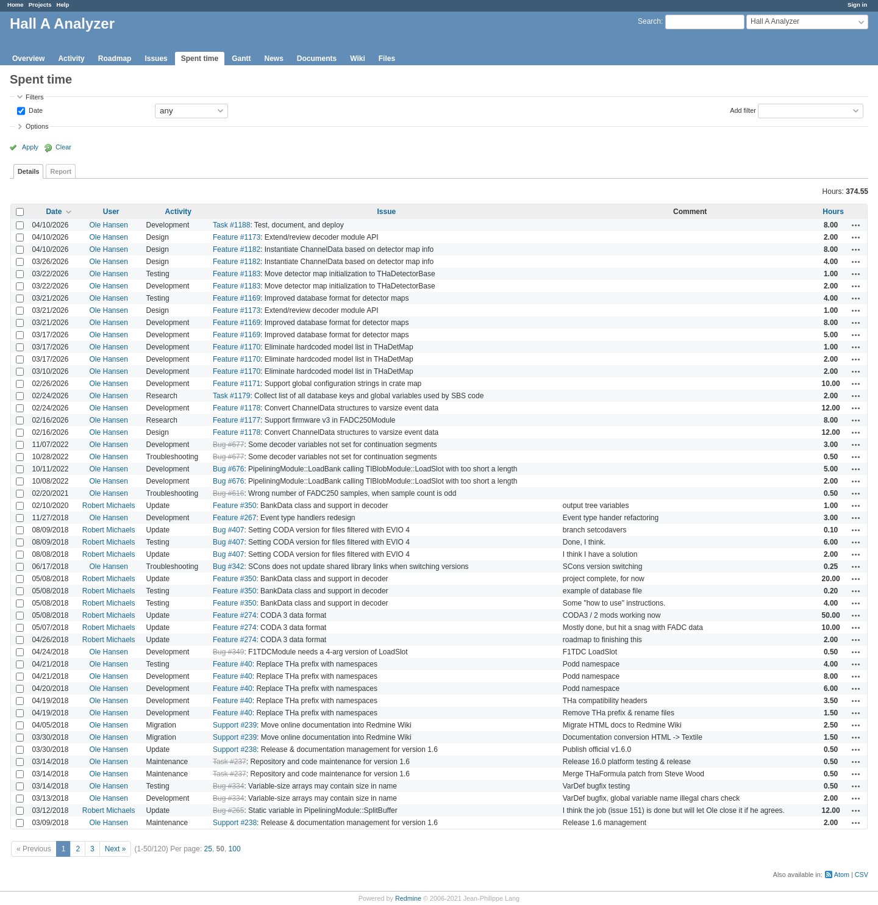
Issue (386, 211)
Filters (34, 97)
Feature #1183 (236, 274)
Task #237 (229, 761)
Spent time (199, 58)
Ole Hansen (108, 225)
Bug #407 (228, 530)
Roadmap (115, 58)
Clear (63, 147)
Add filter (743, 109)
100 (235, 849)
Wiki (357, 58)
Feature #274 (234, 615)
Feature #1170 (236, 347)
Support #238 (235, 749)
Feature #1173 (236, 237)
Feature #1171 (236, 383)
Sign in (857, 4)
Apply (30, 147)
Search (649, 21)
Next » (115, 849)
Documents (317, 58)
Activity (71, 58)
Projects (40, 4)
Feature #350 (234, 505)
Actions (856, 225)
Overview (28, 58)
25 (208, 849)
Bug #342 (228, 566)
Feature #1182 (236, 249)
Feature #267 (234, 517)
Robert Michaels (108, 505)
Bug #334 (228, 786)
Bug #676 (228, 469)
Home (15, 4)
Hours (833, 211)
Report (60, 171)
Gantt (241, 58)
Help (63, 4)
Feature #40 (232, 664)
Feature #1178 (236, 408)
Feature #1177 (236, 420)
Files (387, 58)
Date (35, 109)
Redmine (408, 898)
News (273, 58)
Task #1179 (231, 396)
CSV (861, 874)
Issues (156, 58)
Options (37, 126)
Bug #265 (228, 810)
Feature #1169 (236, 298)
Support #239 (235, 725)
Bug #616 (228, 493)
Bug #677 (228, 444)
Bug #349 (228, 652)
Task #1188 (231, 225)
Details (28, 171)
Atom (841, 874)
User (111, 211)
